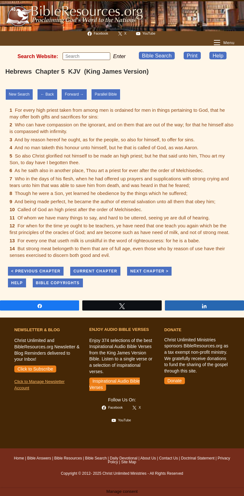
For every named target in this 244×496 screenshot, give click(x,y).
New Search (19, 94)
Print (192, 55)
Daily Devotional (124, 458)
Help (218, 55)
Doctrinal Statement (197, 458)
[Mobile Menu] (224, 42)
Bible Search (157, 55)
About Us (148, 458)
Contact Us (168, 458)
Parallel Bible (106, 94)
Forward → (74, 94)
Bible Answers (39, 458)
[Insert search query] (86, 56)
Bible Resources (68, 458)
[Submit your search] (104, 56)
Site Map (128, 462)
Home (19, 458)
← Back (47, 94)
